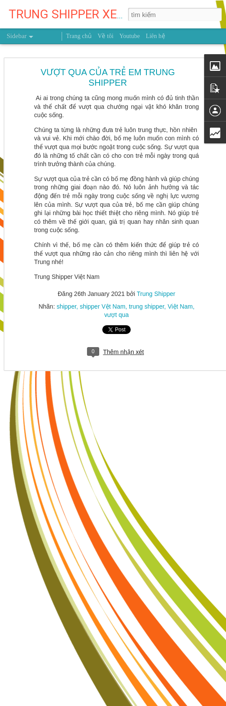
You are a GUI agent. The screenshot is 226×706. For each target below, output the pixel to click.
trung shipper (146, 306)
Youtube (129, 36)
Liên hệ (155, 36)
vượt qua (116, 314)
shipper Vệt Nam (102, 306)
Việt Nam (180, 306)
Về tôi (105, 36)
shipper (66, 306)
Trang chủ (79, 36)
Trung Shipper (156, 293)
